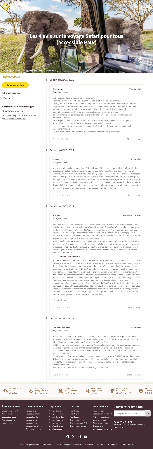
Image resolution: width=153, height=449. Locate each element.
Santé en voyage (99, 420)
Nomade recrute (8, 420)
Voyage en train (32, 420)
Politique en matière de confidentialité (77, 444)
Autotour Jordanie (56, 429)
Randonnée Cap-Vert (78, 423)
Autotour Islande (56, 426)
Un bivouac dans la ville (102, 429)
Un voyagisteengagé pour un (42, 390)
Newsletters (102, 444)
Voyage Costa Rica (56, 417)
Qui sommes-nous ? (10, 411)
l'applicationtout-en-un (96, 390)
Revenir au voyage (11, 77)
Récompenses (7, 423)
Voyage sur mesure (33, 414)
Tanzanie (19, 70)
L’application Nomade (103, 414)
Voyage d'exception (34, 426)
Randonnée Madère (78, 426)
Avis (12, 70)
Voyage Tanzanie (56, 414)
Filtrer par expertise (11, 92)
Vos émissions (15, 390)
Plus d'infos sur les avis (12, 111)
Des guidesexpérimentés (71, 390)
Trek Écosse (75, 417)
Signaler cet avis (134, 139)
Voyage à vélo (31, 423)
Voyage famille (32, 417)
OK (148, 413)
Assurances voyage (100, 423)
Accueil (6, 70)
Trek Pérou (74, 411)
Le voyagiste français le (123, 390)
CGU (57, 444)
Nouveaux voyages (33, 429)
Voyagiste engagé (9, 417)
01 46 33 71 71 (123, 422)
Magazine (114, 444)
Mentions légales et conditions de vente (35, 444)
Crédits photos (127, 444)
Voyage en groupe (33, 411)
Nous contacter (99, 411)
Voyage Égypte (55, 423)
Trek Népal (74, 414)
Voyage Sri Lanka (56, 420)
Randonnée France (77, 420)
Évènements (98, 426)
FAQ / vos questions (101, 417)
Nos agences (7, 414)
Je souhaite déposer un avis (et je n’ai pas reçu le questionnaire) (19, 117)
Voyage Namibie (55, 411)
